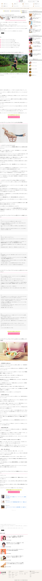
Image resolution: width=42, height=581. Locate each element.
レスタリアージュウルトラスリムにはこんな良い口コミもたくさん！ (10, 44)
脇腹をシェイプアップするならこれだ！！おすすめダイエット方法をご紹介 (37, 39)
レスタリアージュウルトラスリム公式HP (13, 333)
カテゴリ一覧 (25, 572)
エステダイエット (34, 62)
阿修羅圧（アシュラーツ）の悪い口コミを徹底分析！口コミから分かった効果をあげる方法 (37, 30)
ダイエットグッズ (6, 8)
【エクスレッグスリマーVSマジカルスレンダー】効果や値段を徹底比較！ (15, 550)
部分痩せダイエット (24, 12)
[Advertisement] (14, 83)
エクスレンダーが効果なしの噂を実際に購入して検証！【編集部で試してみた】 (14, 537)
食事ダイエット (34, 75)
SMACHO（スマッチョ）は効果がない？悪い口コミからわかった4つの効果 (14, 543)
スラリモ (2, 8)
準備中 (30, 576)
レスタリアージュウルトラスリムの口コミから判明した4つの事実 (10, 45)
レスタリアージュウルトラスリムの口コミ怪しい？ (8, 39)
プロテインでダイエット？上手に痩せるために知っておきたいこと (37, 50)
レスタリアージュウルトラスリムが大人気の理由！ (8, 41)
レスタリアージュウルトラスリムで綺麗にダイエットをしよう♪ (9, 47)
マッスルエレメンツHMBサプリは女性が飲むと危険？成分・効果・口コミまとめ (37, 54)
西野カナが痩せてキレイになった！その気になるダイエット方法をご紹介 (37, 14)
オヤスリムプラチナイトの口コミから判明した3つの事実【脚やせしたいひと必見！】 (15, 563)
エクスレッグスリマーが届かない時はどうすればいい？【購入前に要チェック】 (14, 557)
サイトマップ (20, 572)
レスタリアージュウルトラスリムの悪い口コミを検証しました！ (9, 42)
